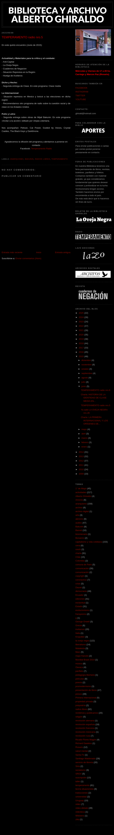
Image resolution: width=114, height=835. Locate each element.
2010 (81, 469)
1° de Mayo (81, 488)
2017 (81, 347)
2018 (81, 343)
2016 (81, 352)
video (78, 804)
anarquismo (16, 159)
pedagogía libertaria (85, 675)
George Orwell (82, 621)
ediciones (80, 599)
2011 (81, 465)
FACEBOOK (81, 88)
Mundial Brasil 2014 (85, 659)
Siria (77, 766)
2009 (81, 474)
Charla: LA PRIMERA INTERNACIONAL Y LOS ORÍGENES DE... (94, 420)
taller (77, 781)
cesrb (78, 549)
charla (78, 553)
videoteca (80, 812)
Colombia (80, 560)
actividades (80, 492)
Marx (77, 652)
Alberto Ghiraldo (83, 496)
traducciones (81, 793)
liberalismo (80, 644)
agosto (85, 377)
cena (77, 545)
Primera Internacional (85, 697)
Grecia (78, 625)
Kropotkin (80, 637)
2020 (81, 334)
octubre (85, 369)
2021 (81, 330)
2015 (81, 356)
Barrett (78, 530)
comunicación (82, 568)
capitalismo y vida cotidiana (88, 542)
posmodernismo (83, 686)
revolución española (85, 724)
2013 (81, 456)
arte (77, 515)
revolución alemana (84, 720)
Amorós (79, 500)
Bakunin (29, 159)
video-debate (81, 808)
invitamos (80, 629)
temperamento (59, 159)
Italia (77, 633)
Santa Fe (79, 755)
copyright (79, 576)
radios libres (42, 159)
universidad (81, 796)
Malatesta (80, 648)
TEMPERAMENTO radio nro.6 (95, 390)
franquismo (80, 614)
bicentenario (81, 534)
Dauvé (78, 587)
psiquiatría (80, 705)
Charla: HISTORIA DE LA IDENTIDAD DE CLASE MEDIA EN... (93, 397)
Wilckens (79, 815)
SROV (78, 773)
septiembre (87, 373)
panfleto (79, 671)
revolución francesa (84, 728)
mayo (84, 429)
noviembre (86, 364)
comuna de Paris (83, 564)
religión (78, 716)
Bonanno (79, 538)
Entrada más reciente (12, 252)
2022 (81, 326)
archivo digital (82, 511)
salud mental (81, 751)
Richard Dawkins (83, 743)
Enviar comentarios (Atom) (28, 258)
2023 (81, 321)
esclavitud (80, 602)
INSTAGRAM (81, 91)
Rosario (79, 747)
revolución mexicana (85, 732)
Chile (77, 557)
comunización (82, 572)
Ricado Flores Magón (85, 739)
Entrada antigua (62, 252)
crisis (77, 583)
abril (83, 433)
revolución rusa (82, 736)
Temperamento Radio (41, 148)
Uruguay (79, 800)
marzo (84, 438)
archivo (78, 507)
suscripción (80, 777)
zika (77, 819)
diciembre (86, 360)
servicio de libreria (84, 762)
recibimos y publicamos (86, 713)
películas (79, 678)
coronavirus (81, 580)
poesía (78, 682)
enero (84, 446)
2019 (81, 339)
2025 (81, 313)
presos (78, 694)
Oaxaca (79, 667)
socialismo (80, 770)
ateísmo (79, 519)
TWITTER (80, 95)
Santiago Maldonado (85, 758)
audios (78, 522)
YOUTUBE (80, 99)
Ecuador (79, 595)
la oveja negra (82, 640)
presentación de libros (86, 690)
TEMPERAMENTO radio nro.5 (95, 405)
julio (83, 382)
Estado (78, 606)
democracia (81, 591)
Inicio (38, 252)
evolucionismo (82, 610)
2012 (81, 460)
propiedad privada (84, 701)
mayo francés (82, 656)
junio (84, 386)
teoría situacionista (84, 789)
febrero (85, 442)
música (78, 663)
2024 (81, 317)
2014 (81, 452)
